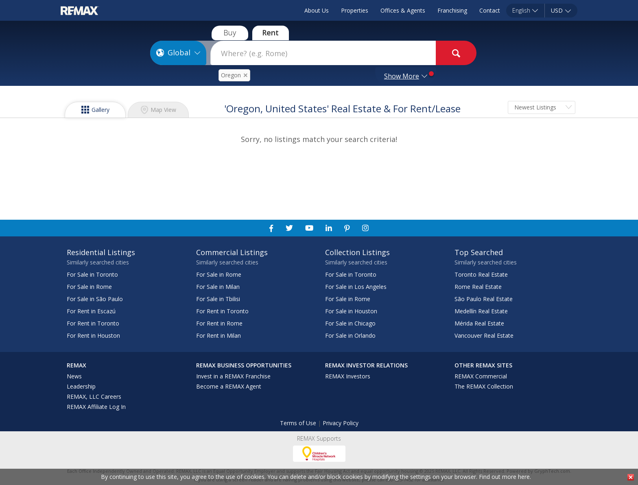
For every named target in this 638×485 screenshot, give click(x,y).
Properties (354, 10)
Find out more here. (505, 477)
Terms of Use (298, 423)
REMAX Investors (347, 376)
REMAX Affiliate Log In (96, 407)
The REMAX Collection (483, 386)
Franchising (452, 10)
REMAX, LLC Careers (94, 396)
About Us (316, 10)
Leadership (81, 386)
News (74, 376)
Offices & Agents (402, 10)
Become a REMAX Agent (228, 386)
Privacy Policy (340, 423)
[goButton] (456, 53)
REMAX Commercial (480, 376)
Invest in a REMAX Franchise (233, 376)
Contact (489, 10)
